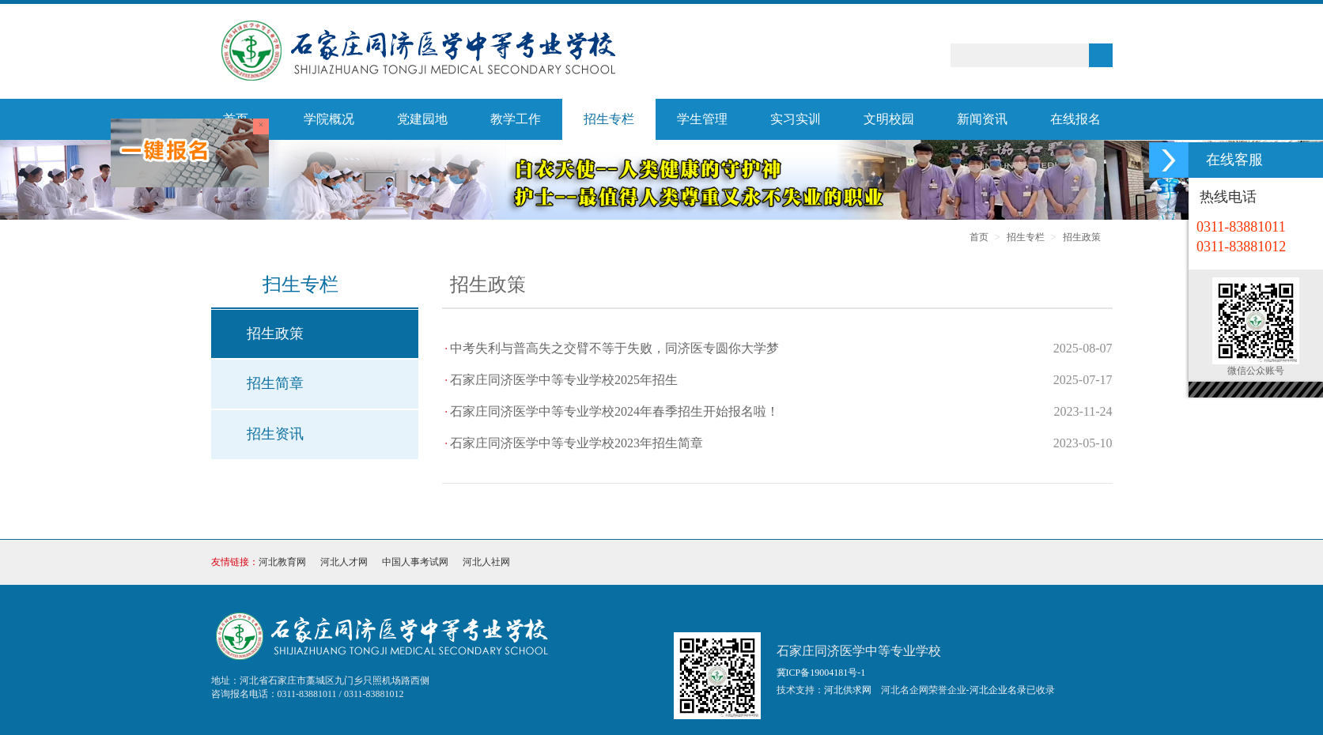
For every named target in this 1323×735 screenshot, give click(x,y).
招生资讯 (275, 434)
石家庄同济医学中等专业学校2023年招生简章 (576, 443)
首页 (979, 237)
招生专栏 (609, 119)
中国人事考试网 (415, 561)
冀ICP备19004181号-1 (821, 672)
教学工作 (515, 119)
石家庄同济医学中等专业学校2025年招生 (564, 379)
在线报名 (1075, 119)
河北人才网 (344, 561)
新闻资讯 (982, 119)
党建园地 (422, 119)
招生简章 (275, 383)
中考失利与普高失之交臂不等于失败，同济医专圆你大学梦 (614, 348)
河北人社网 (486, 561)
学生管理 (702, 119)
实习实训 (795, 119)
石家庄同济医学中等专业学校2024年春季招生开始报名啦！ (614, 411)
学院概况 (329, 119)
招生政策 (1082, 237)
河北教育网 (282, 561)
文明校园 (889, 119)
